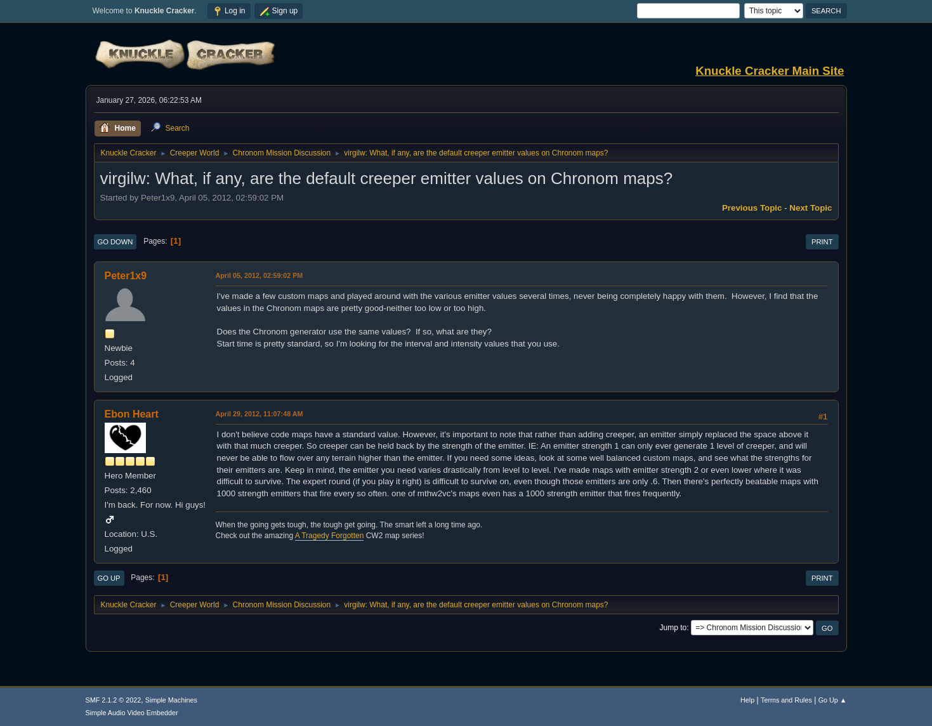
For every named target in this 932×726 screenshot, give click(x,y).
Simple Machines (171, 700)
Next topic (810, 208)
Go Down (115, 242)
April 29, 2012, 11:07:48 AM (259, 414)
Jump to (673, 627)
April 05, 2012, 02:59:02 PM (259, 275)
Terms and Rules (786, 700)
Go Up (109, 578)
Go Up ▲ (832, 700)
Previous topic (752, 208)
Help (747, 700)
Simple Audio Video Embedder (132, 712)
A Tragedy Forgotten (329, 535)
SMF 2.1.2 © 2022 (113, 700)
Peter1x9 (126, 275)
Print (822, 242)
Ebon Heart (132, 414)
